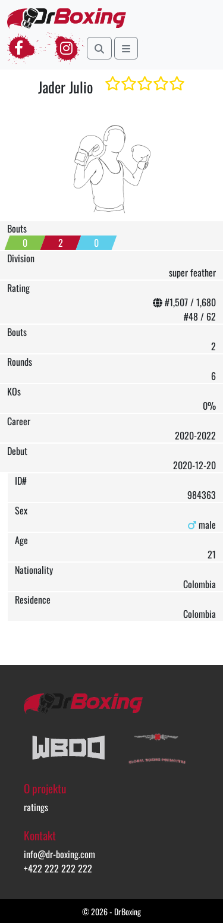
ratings (36, 807)
